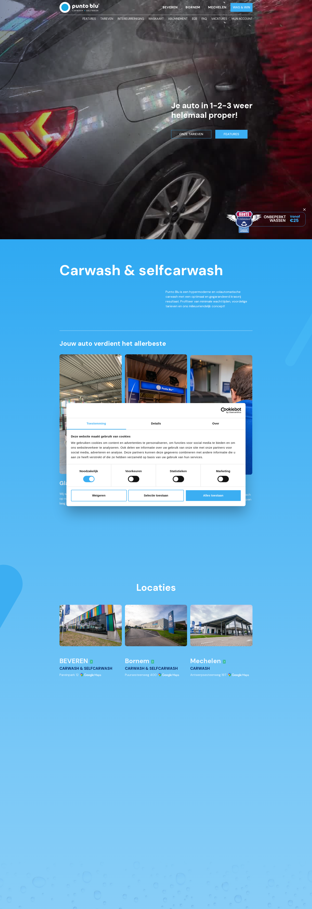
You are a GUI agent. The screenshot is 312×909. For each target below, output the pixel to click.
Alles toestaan (213, 495)
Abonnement (178, 19)
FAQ (204, 19)
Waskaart (156, 19)
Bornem (193, 7)
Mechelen (217, 7)
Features (89, 19)
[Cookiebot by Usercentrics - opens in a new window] (223, 410)
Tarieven (106, 19)
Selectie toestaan (156, 495)
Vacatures (219, 19)
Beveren (170, 7)
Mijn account (242, 19)
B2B (194, 19)
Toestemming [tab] (96, 423)
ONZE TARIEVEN (191, 134)
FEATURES (231, 134)
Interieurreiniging (131, 19)
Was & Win (241, 7)
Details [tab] (156, 423)
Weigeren (98, 495)
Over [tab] (215, 423)
